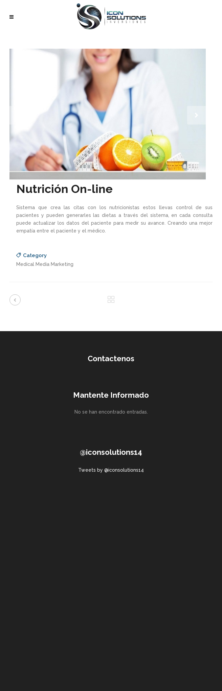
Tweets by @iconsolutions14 (111, 470)
